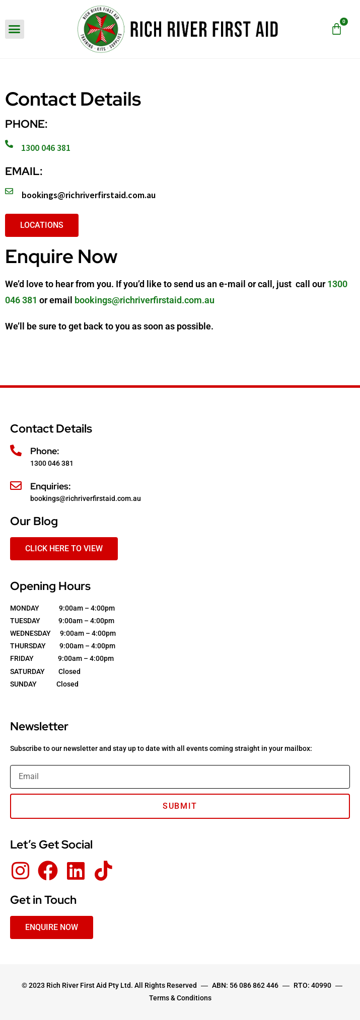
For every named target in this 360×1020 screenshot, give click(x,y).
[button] (14, 29)
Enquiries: (50, 486)
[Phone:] (16, 450)
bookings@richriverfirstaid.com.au (89, 195)
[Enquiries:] (16, 485)
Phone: (44, 451)
